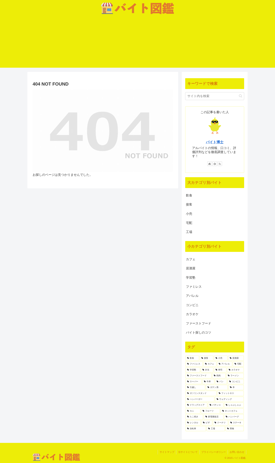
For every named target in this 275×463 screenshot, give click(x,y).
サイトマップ (167, 452)
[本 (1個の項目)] (236, 387)
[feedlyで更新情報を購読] (214, 163)
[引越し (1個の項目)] (195, 387)
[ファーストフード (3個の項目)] (199, 375)
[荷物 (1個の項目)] (235, 428)
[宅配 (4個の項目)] (238, 364)
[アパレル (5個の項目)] (224, 364)
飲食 (189, 195)
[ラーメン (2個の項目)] (235, 375)
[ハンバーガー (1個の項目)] (200, 399)
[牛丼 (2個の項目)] (208, 381)
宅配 (189, 223)
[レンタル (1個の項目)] (193, 422)
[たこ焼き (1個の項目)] (194, 416)
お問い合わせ (237, 452)
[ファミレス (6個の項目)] (194, 364)
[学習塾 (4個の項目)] (193, 370)
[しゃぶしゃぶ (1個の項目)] (234, 405)
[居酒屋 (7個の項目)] (236, 358)
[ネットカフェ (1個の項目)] (232, 411)
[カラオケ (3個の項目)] (235, 370)
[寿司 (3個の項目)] (220, 370)
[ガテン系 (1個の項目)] (217, 387)
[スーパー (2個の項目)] (194, 381)
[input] (214, 96)
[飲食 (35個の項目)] (192, 358)
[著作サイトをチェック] (209, 163)
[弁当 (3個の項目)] (207, 370)
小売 (189, 213)
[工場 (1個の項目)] (216, 428)
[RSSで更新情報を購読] (219, 163)
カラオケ (192, 314)
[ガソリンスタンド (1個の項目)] (201, 393)
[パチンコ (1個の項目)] (215, 405)
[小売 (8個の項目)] (220, 358)
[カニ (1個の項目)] (193, 411)
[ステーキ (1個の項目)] (236, 422)
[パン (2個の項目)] (221, 381)
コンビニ (192, 305)
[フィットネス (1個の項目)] (230, 393)
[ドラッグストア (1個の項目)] (196, 405)
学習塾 (190, 277)
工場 (189, 232)
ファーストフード (198, 323)
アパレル (192, 296)
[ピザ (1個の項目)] (206, 422)
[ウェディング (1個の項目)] (229, 399)
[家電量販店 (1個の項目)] (213, 416)
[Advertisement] (137, 43)
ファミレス (194, 286)
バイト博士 (214, 142)
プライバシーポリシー (213, 452)
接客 (189, 204)
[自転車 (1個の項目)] (196, 428)
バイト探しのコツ (198, 332)
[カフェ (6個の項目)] (209, 364)
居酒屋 (190, 268)
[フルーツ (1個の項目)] (210, 411)
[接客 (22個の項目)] (206, 358)
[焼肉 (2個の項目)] (219, 375)
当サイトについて (188, 452)
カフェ (190, 259)
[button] (240, 96)
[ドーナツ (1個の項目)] (220, 422)
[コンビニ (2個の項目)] (236, 381)
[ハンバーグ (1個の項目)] (234, 416)
